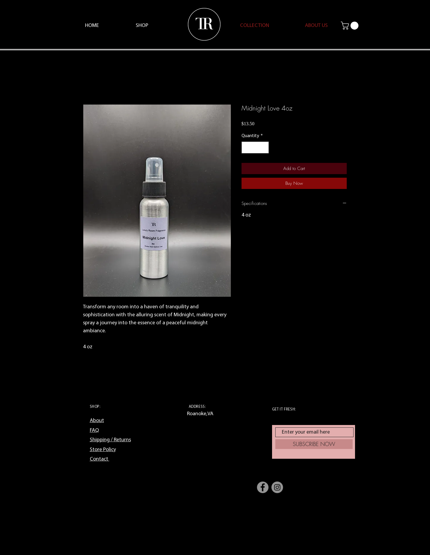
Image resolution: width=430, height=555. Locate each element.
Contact (99, 459)
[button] (350, 26)
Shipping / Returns (110, 440)
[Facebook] (262, 487)
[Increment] (264, 147)
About (97, 421)
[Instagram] (277, 487)
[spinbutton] (255, 147)
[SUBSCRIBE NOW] (314, 444)
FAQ (94, 430)
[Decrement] (246, 147)
